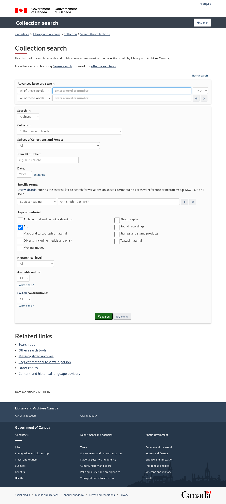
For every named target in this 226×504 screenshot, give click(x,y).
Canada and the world (159, 447)
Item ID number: (29, 154)
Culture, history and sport (95, 465)
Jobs (17, 447)
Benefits (20, 472)
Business (20, 465)
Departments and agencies (96, 434)
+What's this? (25, 284)
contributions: (32, 293)
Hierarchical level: (30, 258)
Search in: (24, 111)
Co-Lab (22, 293)
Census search (62, 66)
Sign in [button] (202, 22)
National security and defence (98, 459)
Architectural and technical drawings (48, 219)
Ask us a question (25, 415)
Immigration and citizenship (32, 453)
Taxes (83, 447)
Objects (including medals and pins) (48, 240)
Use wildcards (27, 190)
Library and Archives (46, 34)
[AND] (200, 90)
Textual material (131, 240)
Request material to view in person (45, 362)
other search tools (103, 66)
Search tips (27, 344)
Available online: (29, 272)
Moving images (34, 248)
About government (157, 434)
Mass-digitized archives (36, 356)
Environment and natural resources (101, 453)
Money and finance (157, 453)
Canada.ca (22, 34)
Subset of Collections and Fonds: (40, 140)
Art (26, 226)
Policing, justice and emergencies (100, 472)
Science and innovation (159, 459)
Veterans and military (158, 472)
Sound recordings (132, 226)
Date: (21, 168)
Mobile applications (46, 495)
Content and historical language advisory (49, 373)
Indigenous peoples (157, 465)
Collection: (24, 125)
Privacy (124, 495)
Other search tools (32, 350)
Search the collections (95, 34)
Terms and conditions (102, 495)
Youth (149, 478)
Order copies (28, 368)
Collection (70, 34)
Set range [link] (39, 174)
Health (19, 478)
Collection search (37, 22)
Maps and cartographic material (45, 233)
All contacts (22, 434)
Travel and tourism (26, 459)
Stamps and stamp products (139, 233)
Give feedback (88, 415)
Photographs (129, 219)
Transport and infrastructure (97, 478)
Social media (22, 495)
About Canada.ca (74, 495)
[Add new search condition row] (184, 202)
